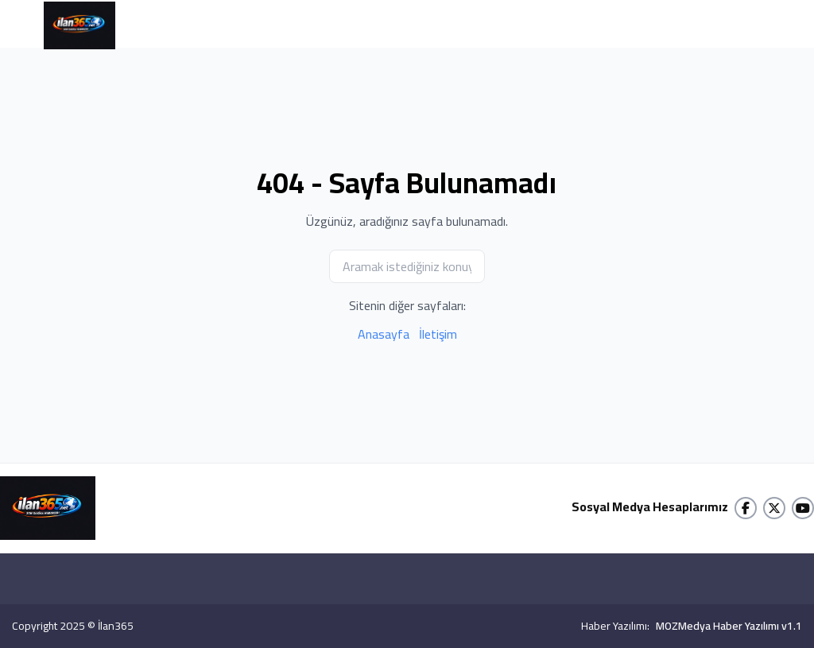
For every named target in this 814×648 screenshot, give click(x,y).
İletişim (438, 334)
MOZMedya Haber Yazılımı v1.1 (729, 625)
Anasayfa (383, 334)
